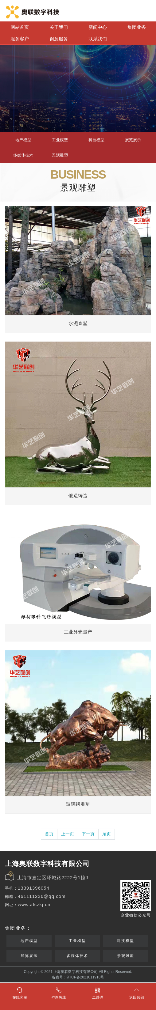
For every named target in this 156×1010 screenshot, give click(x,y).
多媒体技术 (23, 155)
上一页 (67, 833)
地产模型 (23, 140)
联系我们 (97, 38)
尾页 (106, 833)
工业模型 (60, 140)
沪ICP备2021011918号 (85, 977)
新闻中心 (97, 27)
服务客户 (19, 38)
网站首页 (19, 27)
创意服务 (58, 38)
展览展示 (133, 140)
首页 (49, 833)
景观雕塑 (60, 155)
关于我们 (58, 27)
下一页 (88, 833)
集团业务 (136, 27)
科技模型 (96, 140)
